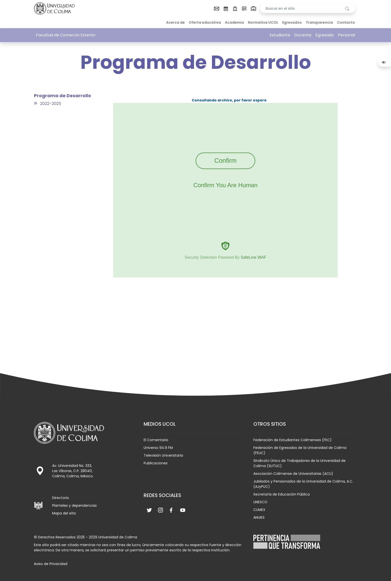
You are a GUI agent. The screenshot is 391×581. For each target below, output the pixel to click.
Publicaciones (156, 463)
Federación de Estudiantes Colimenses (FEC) (292, 439)
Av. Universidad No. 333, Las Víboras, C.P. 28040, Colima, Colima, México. (73, 471)
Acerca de (175, 22)
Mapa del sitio (64, 513)
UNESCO (260, 501)
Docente (302, 35)
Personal (346, 35)
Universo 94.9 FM (158, 447)
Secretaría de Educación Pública (281, 494)
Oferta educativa (205, 22)
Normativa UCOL (263, 22)
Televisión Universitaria (163, 455)
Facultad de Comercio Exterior (66, 35)
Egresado (324, 35)
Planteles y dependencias (74, 505)
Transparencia (319, 22)
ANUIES (259, 517)
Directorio (60, 497)
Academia (234, 22)
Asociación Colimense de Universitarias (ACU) (293, 473)
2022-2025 (50, 103)
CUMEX (259, 509)
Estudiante (280, 35)
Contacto (346, 22)
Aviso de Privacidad (50, 563)
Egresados (292, 22)
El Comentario (156, 439)
